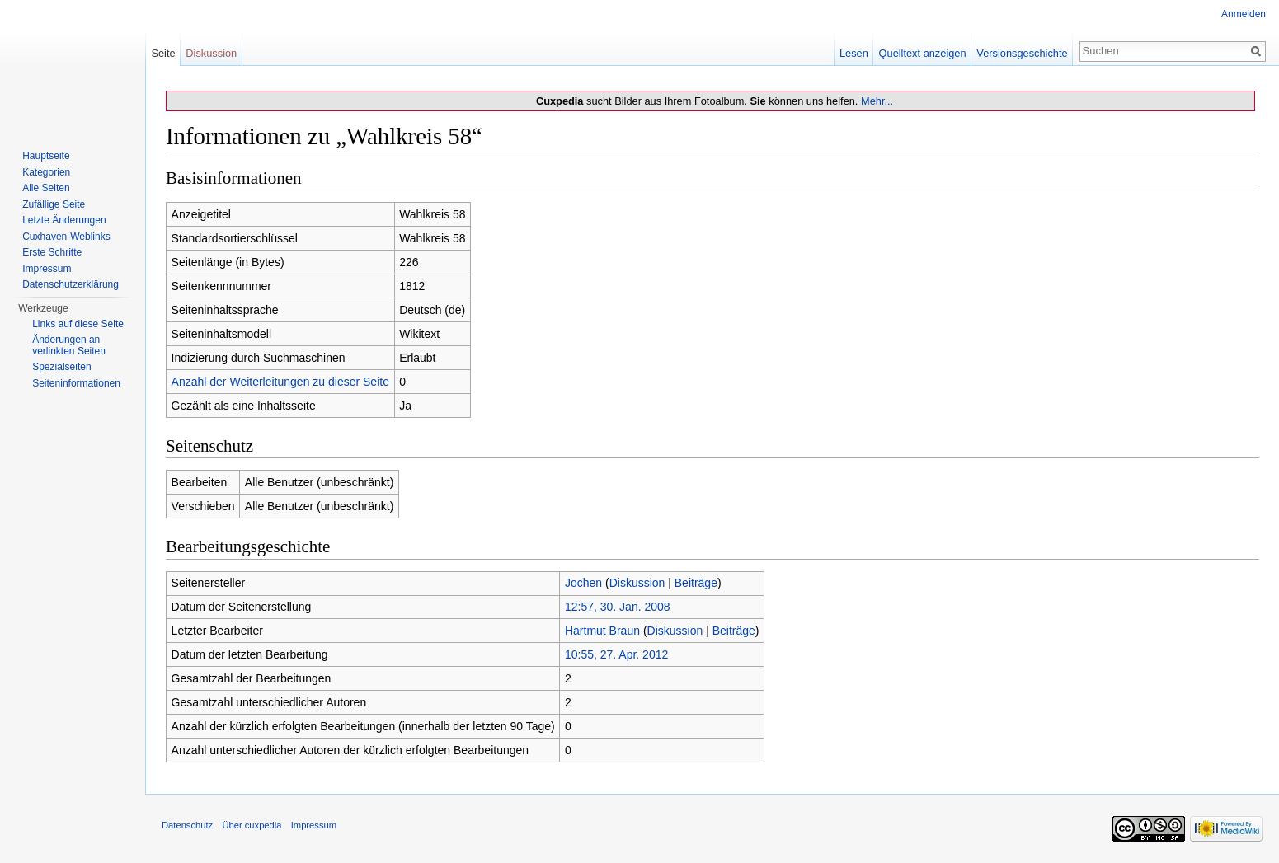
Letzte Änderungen (64, 220)
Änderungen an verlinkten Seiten (69, 345)
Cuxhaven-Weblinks (66, 236)
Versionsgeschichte (1021, 53)
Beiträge (696, 582)
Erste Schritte (52, 252)
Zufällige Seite (53, 204)
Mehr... (877, 101)
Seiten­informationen (76, 383)
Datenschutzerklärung (70, 284)
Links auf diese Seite (78, 324)
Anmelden (1243, 14)
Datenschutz (187, 825)
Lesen (853, 53)
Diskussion (637, 582)
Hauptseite (45, 156)
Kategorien (46, 172)
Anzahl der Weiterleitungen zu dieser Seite (280, 381)
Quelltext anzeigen (922, 53)
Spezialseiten (61, 367)
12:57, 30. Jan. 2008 (617, 606)
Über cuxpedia (251, 825)
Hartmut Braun (602, 630)
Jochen (583, 582)
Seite (163, 53)
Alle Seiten (45, 188)
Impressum (46, 268)
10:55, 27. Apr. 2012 (616, 654)
